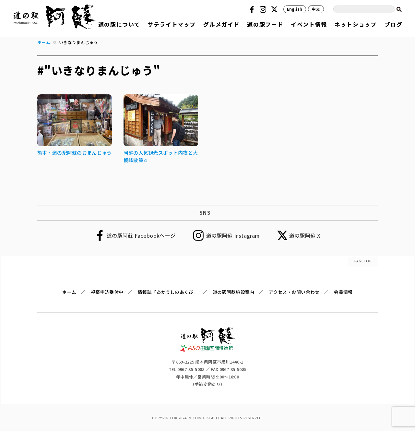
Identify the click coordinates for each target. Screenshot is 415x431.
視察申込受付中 (107, 292)
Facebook (253, 9)
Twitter (275, 9)
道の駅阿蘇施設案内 (234, 292)
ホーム (69, 292)
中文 (316, 9)
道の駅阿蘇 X (304, 235)
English (294, 9)
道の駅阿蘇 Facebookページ (141, 235)
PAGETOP (363, 260)
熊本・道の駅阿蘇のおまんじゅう (74, 152)
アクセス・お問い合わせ (294, 292)
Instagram (264, 9)
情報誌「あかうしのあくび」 (168, 292)
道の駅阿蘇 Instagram (233, 235)
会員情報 (343, 292)
